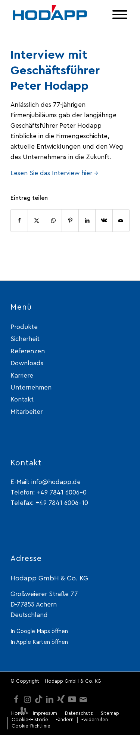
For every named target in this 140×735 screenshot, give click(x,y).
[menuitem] (18, 713)
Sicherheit (25, 339)
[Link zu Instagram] (27, 699)
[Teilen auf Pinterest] (70, 221)
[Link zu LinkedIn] (49, 699)
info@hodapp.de (56, 482)
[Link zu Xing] (60, 699)
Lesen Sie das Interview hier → (54, 173)
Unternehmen (31, 387)
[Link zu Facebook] (16, 699)
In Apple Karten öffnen (39, 642)
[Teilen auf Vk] (104, 221)
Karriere (21, 375)
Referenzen (27, 351)
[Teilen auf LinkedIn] (87, 221)
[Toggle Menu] (119, 14)
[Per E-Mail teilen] (121, 221)
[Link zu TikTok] (38, 699)
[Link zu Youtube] (72, 699)
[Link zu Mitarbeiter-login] (23, 710)
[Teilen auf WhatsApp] (53, 221)
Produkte (24, 327)
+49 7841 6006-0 (62, 492)
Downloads (26, 363)
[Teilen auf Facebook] (19, 221)
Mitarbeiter (26, 412)
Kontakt (22, 399)
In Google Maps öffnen (39, 631)
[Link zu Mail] (83, 699)
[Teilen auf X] (36, 221)
